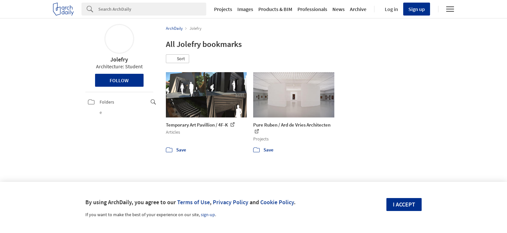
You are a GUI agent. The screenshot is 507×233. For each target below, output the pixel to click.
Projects (223, 9)
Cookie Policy (277, 202)
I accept (404, 204)
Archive (358, 9)
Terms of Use (193, 202)
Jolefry (119, 59)
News (338, 9)
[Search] (152, 9)
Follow (119, 80)
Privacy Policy (230, 202)
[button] (177, 58)
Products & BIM (275, 9)
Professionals (312, 9)
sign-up (208, 214)
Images (245, 9)
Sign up (416, 9)
